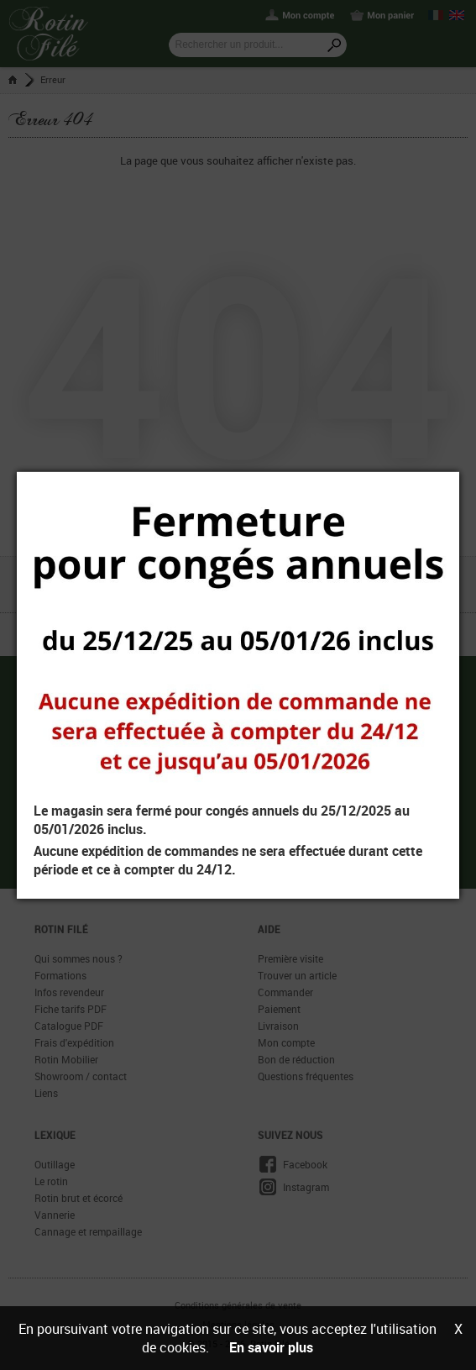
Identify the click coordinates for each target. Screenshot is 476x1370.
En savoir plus (271, 1347)
